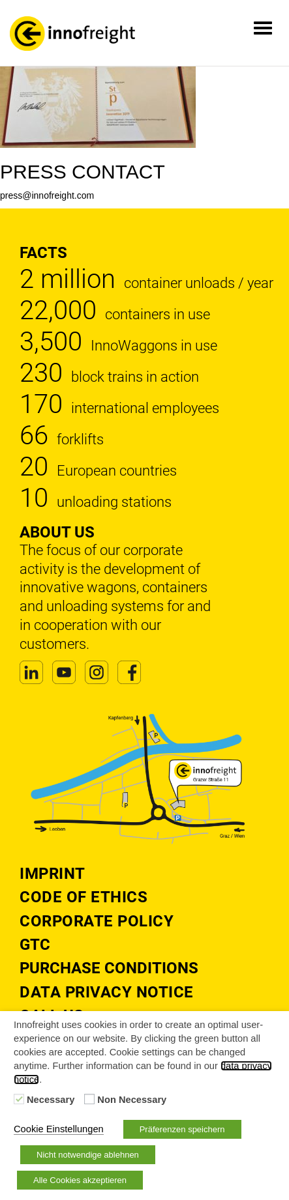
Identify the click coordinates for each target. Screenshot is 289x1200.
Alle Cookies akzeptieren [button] (80, 1180)
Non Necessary (131, 1099)
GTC (35, 945)
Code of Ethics (83, 897)
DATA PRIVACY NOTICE (107, 992)
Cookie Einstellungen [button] (59, 1129)
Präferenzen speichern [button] (182, 1129)
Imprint (52, 873)
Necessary (50, 1099)
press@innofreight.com (47, 195)
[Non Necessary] (89, 1099)
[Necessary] (19, 1099)
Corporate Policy (97, 921)
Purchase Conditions (109, 968)
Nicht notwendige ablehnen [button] (88, 1155)
